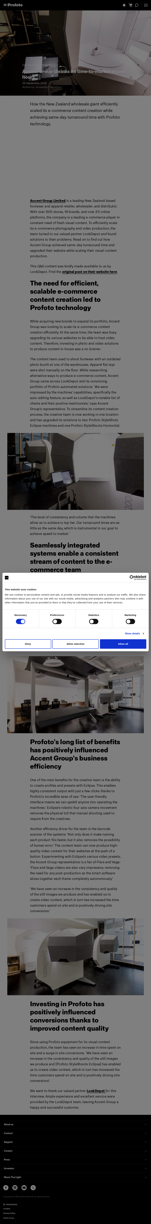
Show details (132, 633)
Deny (28, 643)
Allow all (123, 643)
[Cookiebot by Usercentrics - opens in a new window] (132, 577)
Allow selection (75, 643)
